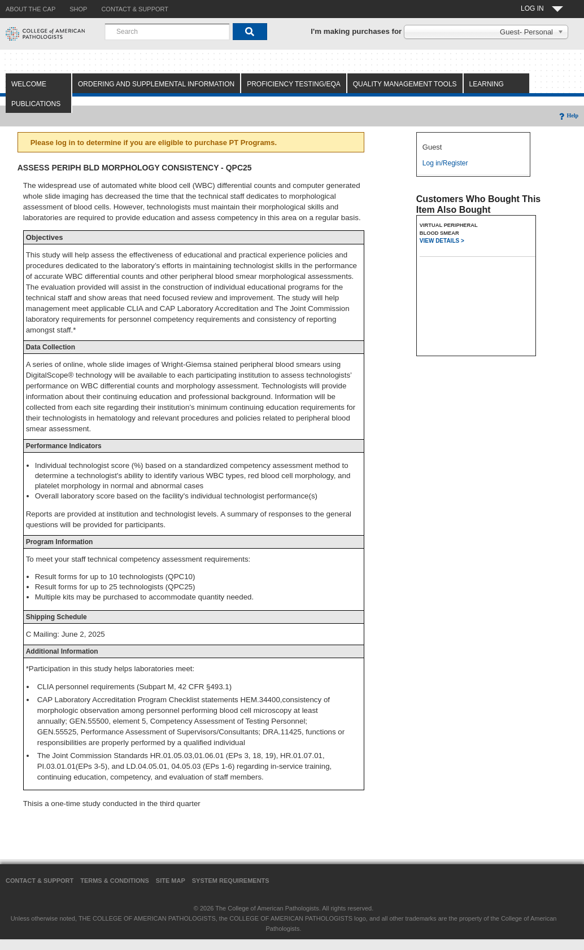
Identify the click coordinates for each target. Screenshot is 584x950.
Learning (486, 84)
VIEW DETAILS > (442, 241)
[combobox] (167, 31)
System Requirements (230, 880)
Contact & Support (39, 880)
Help (567, 115)
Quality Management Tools (405, 84)
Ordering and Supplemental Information (156, 84)
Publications (35, 104)
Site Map (170, 880)
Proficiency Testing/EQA (294, 84)
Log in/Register (445, 163)
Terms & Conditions (114, 880)
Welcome (28, 84)
